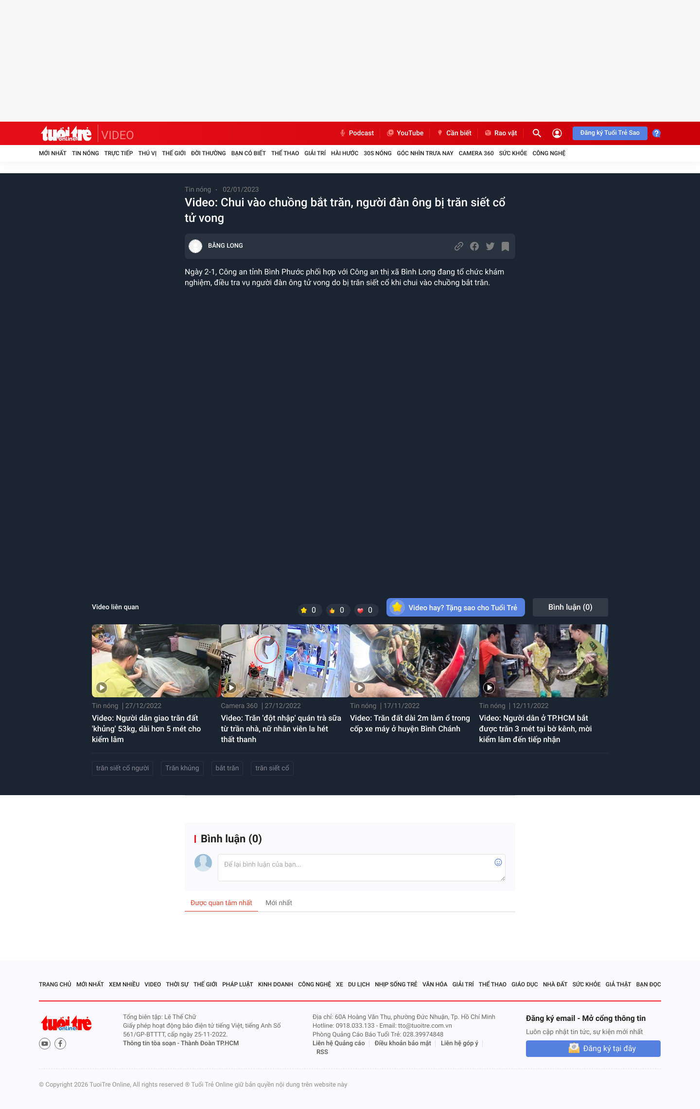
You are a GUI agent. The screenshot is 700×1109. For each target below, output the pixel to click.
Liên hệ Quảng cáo (339, 1043)
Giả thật (618, 984)
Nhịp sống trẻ (396, 984)
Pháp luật (237, 984)
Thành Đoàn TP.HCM (210, 1043)
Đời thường (208, 153)
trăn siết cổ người (122, 768)
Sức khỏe (513, 153)
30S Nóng (377, 153)
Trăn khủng (182, 768)
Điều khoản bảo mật (403, 1043)
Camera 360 (476, 153)
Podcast (356, 133)
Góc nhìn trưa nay (425, 153)
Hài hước (344, 153)
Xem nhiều (124, 984)
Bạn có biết (248, 153)
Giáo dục (524, 984)
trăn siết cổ (272, 768)
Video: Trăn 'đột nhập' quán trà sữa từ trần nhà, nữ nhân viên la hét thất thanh (281, 728)
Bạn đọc (648, 984)
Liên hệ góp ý (459, 1043)
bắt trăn (227, 768)
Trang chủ (55, 984)
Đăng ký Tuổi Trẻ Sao (610, 133)
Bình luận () (570, 607)
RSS (322, 1052)
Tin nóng (85, 153)
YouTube (404, 133)
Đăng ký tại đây (609, 1048)
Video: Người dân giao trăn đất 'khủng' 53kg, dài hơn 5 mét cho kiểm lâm (146, 728)
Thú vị (147, 153)
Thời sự (177, 984)
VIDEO (117, 135)
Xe (339, 984)
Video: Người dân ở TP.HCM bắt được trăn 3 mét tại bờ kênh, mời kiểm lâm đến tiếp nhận (535, 728)
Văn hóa (435, 984)
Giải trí (315, 153)
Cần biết (454, 133)
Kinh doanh (275, 984)
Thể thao (285, 153)
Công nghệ (548, 153)
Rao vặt (500, 133)
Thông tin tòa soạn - (152, 1043)
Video (152, 984)
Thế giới (174, 153)
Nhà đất (555, 984)
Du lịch (359, 984)
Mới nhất (53, 153)
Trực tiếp (119, 153)
